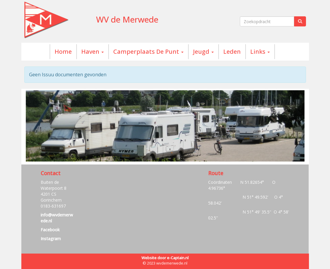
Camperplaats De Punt (148, 52)
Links (260, 52)
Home (63, 52)
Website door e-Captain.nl (165, 257)
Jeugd (203, 52)
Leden (232, 52)
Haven (92, 52)
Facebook (50, 229)
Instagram (51, 238)
